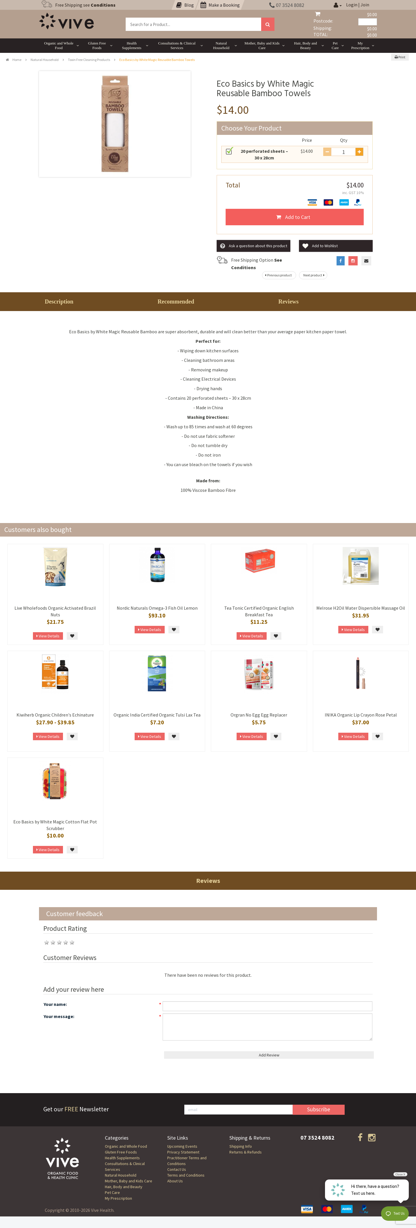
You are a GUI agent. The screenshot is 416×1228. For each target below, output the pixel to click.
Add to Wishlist (320, 246)
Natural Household (45, 59)
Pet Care (112, 1192)
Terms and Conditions (186, 1175)
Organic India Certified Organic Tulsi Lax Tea (157, 715)
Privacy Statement (183, 1152)
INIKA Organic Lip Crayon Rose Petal (361, 715)
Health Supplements (122, 1157)
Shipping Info (240, 1146)
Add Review (269, 1055)
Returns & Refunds (245, 1152)
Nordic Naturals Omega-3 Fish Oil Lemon (157, 608)
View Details (48, 636)
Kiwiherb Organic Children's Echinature (55, 715)
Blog (185, 5)
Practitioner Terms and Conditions (187, 1160)
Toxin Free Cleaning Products (89, 59)
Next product (314, 275)
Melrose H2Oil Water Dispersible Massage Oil (360, 608)
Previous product (278, 275)
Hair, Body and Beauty (123, 1186)
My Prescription (118, 1198)
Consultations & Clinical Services (125, 1166)
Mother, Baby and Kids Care (128, 1181)
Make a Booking (220, 5)
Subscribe (318, 1109)
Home (13, 59)
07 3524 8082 (286, 5)
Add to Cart (293, 217)
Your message (58, 1016)
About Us (175, 1181)
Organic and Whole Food (126, 1146)
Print (400, 57)
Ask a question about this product (253, 246)
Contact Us (176, 1169)
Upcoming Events (182, 1146)
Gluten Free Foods (121, 1152)
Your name (55, 1004)
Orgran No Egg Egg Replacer (259, 715)
